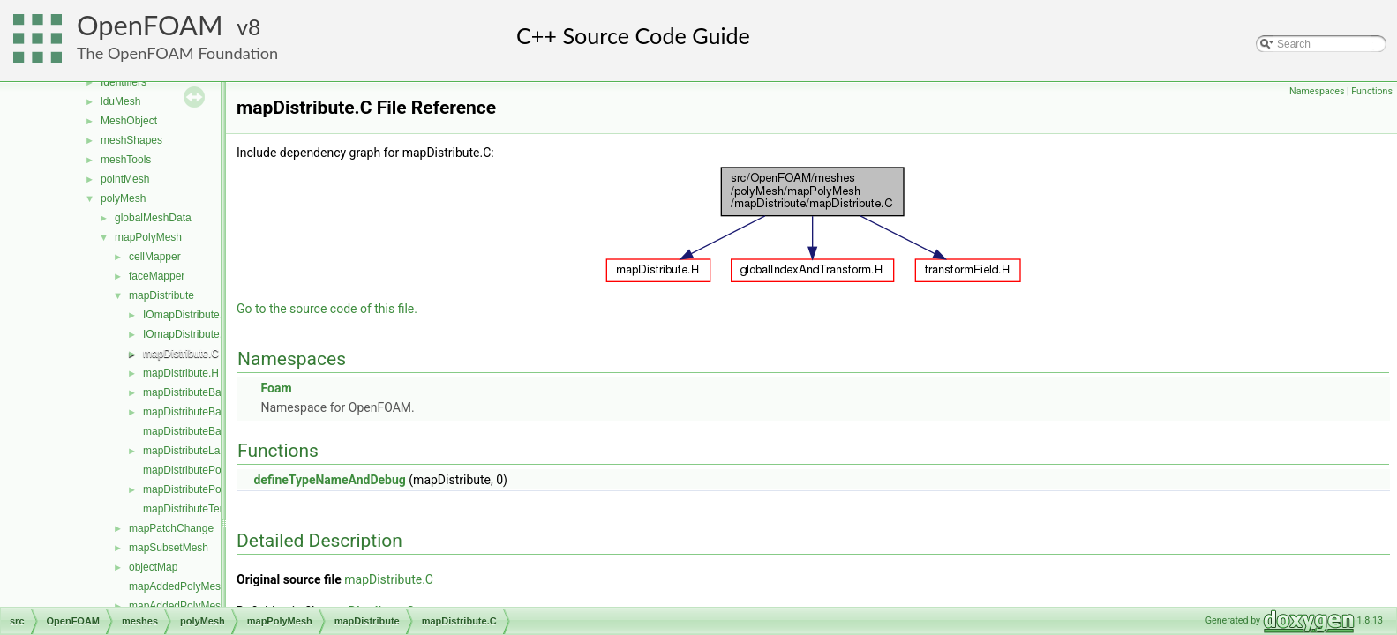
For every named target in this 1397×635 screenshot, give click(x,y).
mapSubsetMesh (168, 548)
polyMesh (123, 198)
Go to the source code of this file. (327, 309)
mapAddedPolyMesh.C (183, 586)
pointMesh (125, 179)
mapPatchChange (171, 528)
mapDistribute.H (181, 373)
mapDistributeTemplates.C (205, 509)
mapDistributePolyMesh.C (204, 470)
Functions (1372, 91)
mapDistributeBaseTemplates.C (217, 431)
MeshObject (129, 121)
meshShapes (131, 140)
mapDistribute (161, 295)
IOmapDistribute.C (186, 315)
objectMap (153, 567)
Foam (275, 388)
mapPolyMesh (148, 237)
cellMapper (155, 256)
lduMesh (120, 101)
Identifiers (123, 82)
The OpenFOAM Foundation (177, 53)
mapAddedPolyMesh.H (183, 606)
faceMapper (156, 276)
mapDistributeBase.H (193, 412)
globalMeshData (153, 218)
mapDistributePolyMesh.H (204, 489)
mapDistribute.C (181, 353)
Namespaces (1316, 91)
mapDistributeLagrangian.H (207, 450)
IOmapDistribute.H (186, 334)
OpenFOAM (150, 25)
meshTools (126, 159)
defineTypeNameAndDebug (329, 480)
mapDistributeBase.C (193, 392)
